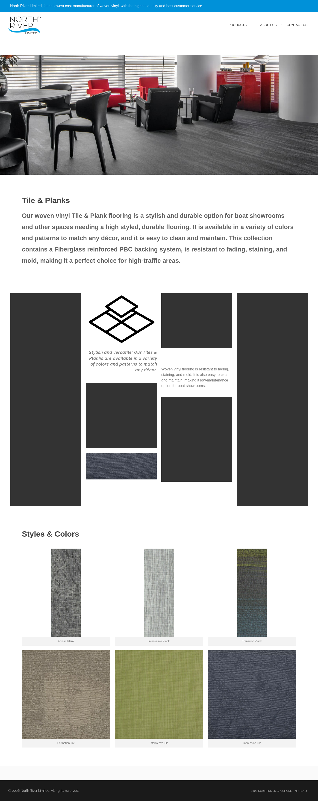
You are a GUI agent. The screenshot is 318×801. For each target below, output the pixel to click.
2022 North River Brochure (271, 790)
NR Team (301, 790)
